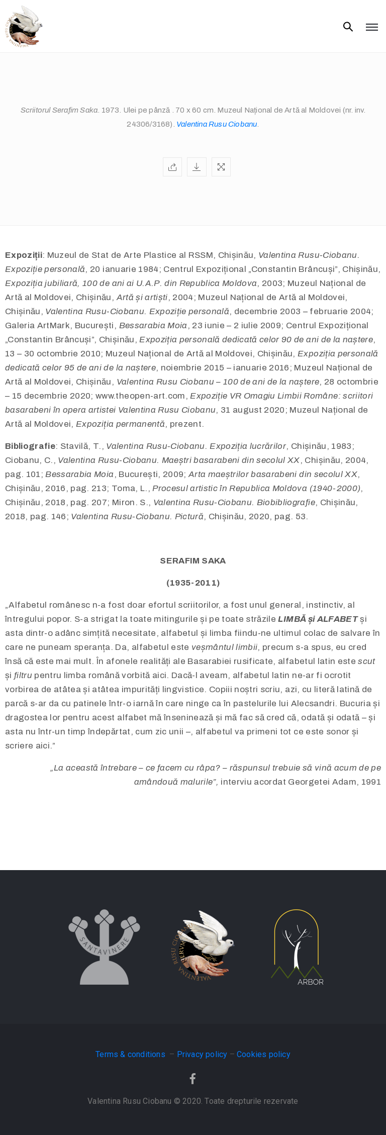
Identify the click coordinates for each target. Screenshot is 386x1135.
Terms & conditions (131, 1054)
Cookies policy (264, 1054)
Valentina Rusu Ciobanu (216, 124)
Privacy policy (202, 1054)
